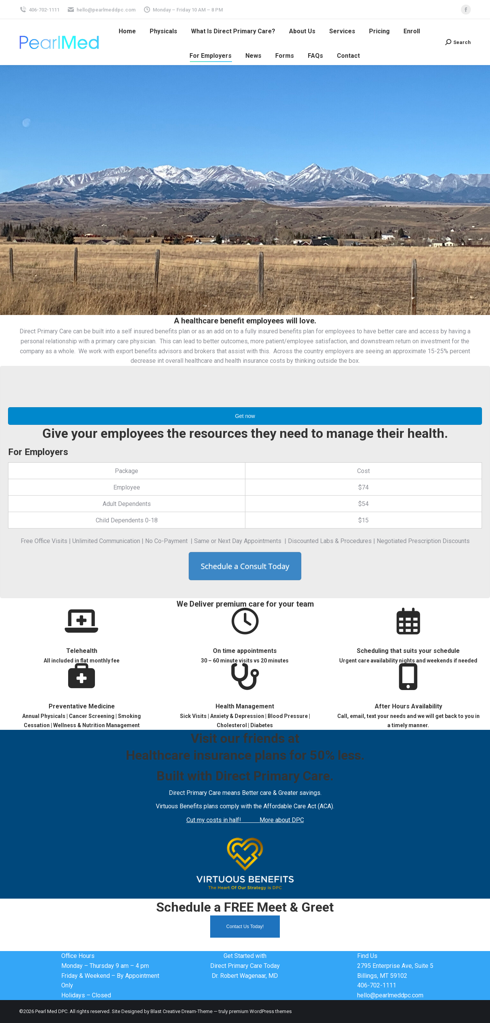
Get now (245, 416)
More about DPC (282, 820)
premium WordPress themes (260, 1011)
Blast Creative (165, 1011)
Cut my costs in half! (213, 820)
